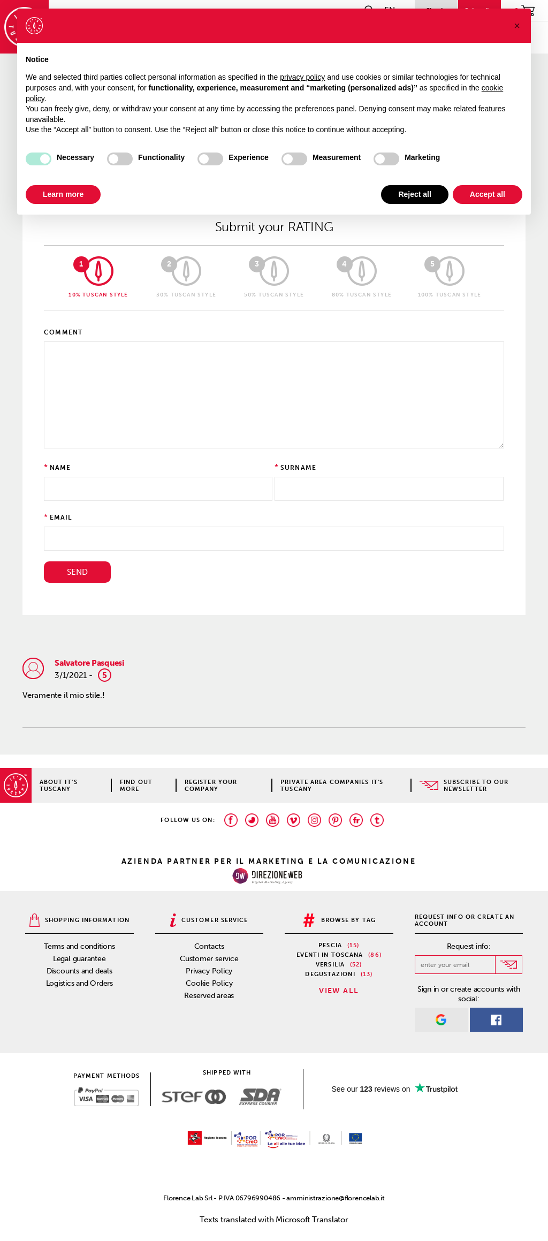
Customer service (209, 958)
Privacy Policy (209, 971)
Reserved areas (209, 995)
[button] (517, 25)
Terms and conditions (79, 946)
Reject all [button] (414, 194)
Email (61, 517)
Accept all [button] (487, 194)
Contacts (209, 946)
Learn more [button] (63, 194)
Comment (63, 332)
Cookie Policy (209, 983)
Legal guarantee (79, 958)
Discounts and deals (79, 971)
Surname (298, 467)
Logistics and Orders (79, 983)
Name (60, 467)
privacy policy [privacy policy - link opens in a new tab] (302, 77)
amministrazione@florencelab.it (335, 1198)
